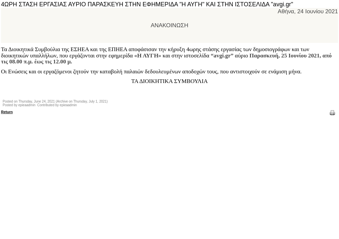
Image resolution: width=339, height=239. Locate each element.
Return (7, 112)
